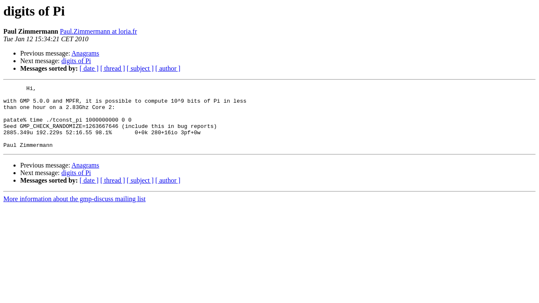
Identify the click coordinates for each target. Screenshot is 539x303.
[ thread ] (112, 68)
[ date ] (89, 68)
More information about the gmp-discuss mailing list (74, 211)
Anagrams (85, 53)
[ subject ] (140, 68)
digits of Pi (76, 60)
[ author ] (168, 68)
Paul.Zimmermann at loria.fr (98, 31)
